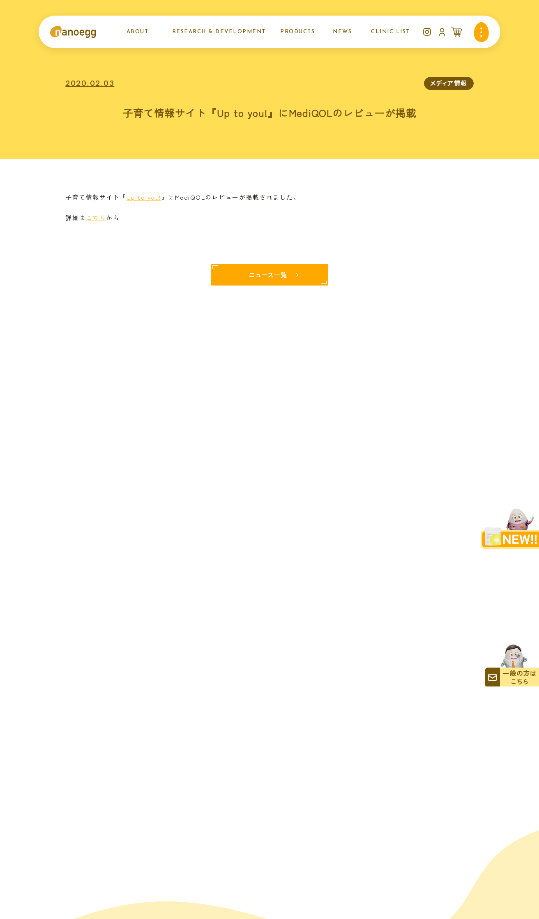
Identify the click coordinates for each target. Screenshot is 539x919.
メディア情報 (449, 82)
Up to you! (144, 197)
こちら (96, 217)
